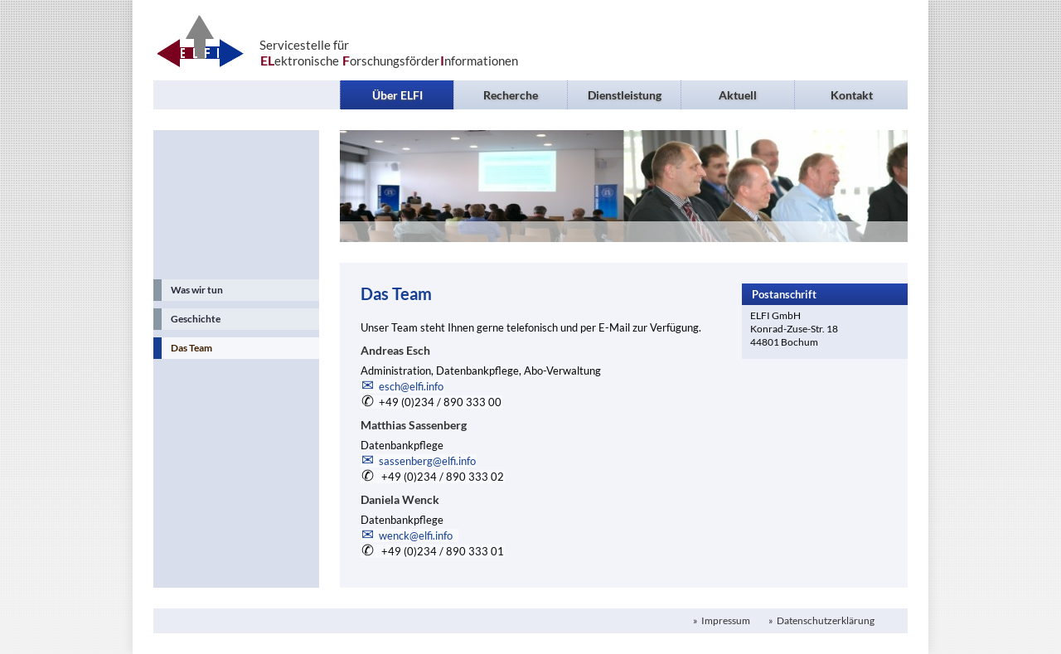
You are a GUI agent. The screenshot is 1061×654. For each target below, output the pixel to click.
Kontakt (852, 95)
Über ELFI (397, 95)
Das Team (191, 348)
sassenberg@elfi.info (427, 460)
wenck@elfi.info (418, 535)
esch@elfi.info (411, 386)
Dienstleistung (624, 95)
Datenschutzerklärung (824, 620)
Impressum (725, 620)
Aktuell (738, 95)
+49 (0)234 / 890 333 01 (441, 551)
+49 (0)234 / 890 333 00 (440, 402)
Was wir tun (197, 289)
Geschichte (195, 318)
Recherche (510, 95)
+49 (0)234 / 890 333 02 (441, 476)
